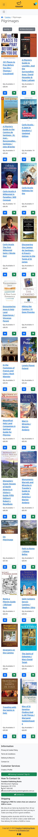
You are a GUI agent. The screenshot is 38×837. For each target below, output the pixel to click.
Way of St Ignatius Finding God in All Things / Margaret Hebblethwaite (28, 715)
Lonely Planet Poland (28, 367)
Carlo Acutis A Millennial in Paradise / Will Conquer (9, 195)
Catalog (8, 17)
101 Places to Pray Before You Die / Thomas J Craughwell (9, 68)
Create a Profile (6, 770)
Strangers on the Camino (9, 651)
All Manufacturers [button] (26, 29)
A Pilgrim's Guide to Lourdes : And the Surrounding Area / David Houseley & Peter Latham (28, 70)
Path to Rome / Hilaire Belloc (28, 551)
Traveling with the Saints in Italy (9, 710)
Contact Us (5, 762)
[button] (34, 4)
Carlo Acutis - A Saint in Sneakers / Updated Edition (28, 130)
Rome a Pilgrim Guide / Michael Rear (9, 603)
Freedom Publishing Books (25, 828)
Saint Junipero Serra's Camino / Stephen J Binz (28, 603)
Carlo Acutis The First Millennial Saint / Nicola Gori (9, 250)
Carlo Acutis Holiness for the (27, 190)
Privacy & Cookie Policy (9, 750)
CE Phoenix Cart (23, 830)
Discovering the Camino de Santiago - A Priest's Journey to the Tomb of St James (28, 253)
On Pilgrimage (8, 538)
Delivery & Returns (8, 758)
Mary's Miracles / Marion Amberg (26, 425)
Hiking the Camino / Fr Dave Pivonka (28, 309)
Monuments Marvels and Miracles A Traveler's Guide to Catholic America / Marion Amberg (27, 491)
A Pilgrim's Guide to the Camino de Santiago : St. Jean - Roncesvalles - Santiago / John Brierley (9, 136)
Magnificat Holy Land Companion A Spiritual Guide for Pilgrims (9, 427)
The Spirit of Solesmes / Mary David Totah (27, 658)
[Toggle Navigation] (4, 4)
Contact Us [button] (19, 794)
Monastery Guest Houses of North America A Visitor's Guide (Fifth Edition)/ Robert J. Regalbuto (9, 492)
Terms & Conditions (8, 754)
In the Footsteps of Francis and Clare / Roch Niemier (9, 371)
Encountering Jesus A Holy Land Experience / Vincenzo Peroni (9, 313)
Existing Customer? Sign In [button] (19, 774)
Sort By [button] (7, 29)
